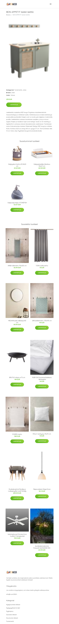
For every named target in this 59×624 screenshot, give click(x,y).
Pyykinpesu (9, 611)
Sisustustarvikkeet (12, 618)
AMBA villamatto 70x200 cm (17, 266)
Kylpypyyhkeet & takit (13, 608)
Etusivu (8, 15)
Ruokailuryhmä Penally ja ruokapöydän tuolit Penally (17, 490)
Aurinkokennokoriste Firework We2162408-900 (41, 547)
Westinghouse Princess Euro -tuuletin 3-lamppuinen (17, 535)
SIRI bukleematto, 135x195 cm (42, 321)
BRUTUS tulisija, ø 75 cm (17, 377)
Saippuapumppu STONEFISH (17, 203)
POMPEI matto (17, 434)
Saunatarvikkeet (11, 614)
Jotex (24, 90)
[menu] (51, 4)
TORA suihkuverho (42, 266)
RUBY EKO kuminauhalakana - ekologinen (41, 378)
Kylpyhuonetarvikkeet (13, 604)
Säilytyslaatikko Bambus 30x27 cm (42, 165)
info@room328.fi (11, 594)
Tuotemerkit (18, 90)
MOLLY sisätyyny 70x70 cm (42, 434)
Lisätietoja (14, 104)
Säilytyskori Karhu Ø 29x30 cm (17, 165)
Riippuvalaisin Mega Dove (41, 489)
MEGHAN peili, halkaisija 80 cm (17, 321)
